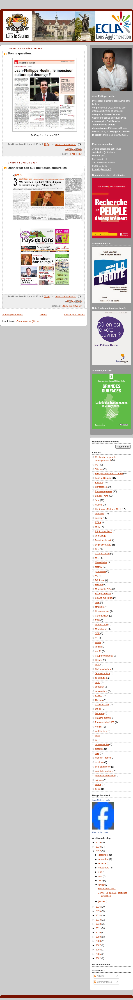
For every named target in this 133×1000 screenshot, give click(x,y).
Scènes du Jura (103, 669)
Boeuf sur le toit (103, 540)
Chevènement (102, 611)
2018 (99, 847)
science (99, 780)
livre (97, 753)
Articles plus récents (12, 314)
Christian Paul (102, 704)
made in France (103, 758)
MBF (97, 558)
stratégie (99, 607)
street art (99, 687)
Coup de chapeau (104, 656)
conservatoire (102, 744)
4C (96, 576)
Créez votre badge (100, 832)
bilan (97, 735)
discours (99, 749)
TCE (97, 633)
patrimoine (100, 571)
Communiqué (102, 616)
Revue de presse (103, 491)
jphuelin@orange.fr (101, 169)
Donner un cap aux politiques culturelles (37, 168)
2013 (99, 920)
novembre (103, 859)
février (102, 885)
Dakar (98, 709)
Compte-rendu (102, 553)
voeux (98, 784)
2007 (99, 945)
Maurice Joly (101, 624)
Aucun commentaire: (65, 144)
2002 (99, 958)
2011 (99, 928)
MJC (97, 664)
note (97, 602)
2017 (99, 851)
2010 (99, 932)
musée (98, 505)
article (98, 642)
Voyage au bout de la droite (109, 473)
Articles (99, 976)
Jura (97, 500)
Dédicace (100, 580)
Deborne (99, 713)
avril (100, 880)
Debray (98, 660)
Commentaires (103, 982)
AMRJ (98, 651)
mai (100, 876)
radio (97, 682)
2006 (99, 949)
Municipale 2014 (103, 589)
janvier (102, 901)
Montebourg (101, 629)
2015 (99, 911)
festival (98, 567)
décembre (103, 855)
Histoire (99, 584)
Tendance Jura (102, 673)
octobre (102, 863)
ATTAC (98, 695)
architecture (101, 731)
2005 (99, 954)
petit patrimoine (103, 767)
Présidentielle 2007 (104, 722)
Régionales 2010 (103, 531)
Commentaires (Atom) (28, 321)
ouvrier (98, 518)
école (97, 789)
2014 (99, 915)
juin (100, 872)
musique (99, 762)
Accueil (43, 314)
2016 (99, 907)
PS (96, 465)
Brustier (99, 482)
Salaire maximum (104, 598)
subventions (101, 691)
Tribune (99, 469)
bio (96, 740)
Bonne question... (20, 53)
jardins (98, 647)
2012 (99, 924)
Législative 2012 (103, 545)
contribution (101, 678)
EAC (72, 154)
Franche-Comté (103, 718)
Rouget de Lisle (103, 593)
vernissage (100, 536)
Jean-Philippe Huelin (101, 800)
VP (80, 306)
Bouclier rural (101, 496)
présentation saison (105, 775)
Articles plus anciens (74, 314)
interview (73, 306)
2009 (99, 937)
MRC (97, 527)
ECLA (79, 154)
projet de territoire (104, 771)
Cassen (99, 700)
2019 (99, 842)
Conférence (101, 487)
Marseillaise (101, 562)
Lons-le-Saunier (103, 478)
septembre (104, 867)
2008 (99, 941)
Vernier (98, 727)
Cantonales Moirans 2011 (108, 509)
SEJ (97, 549)
